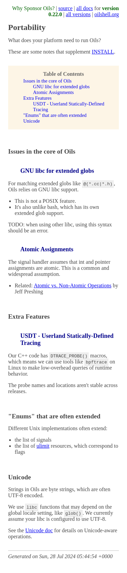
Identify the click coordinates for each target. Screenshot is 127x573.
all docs (84, 8)
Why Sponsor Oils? (33, 8)
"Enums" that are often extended (55, 115)
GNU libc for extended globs (61, 86)
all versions (78, 14)
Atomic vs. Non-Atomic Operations (72, 285)
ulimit (43, 446)
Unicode (31, 121)
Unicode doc (39, 530)
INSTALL (103, 52)
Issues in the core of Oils (47, 81)
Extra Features (37, 98)
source (65, 8)
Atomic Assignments (53, 92)
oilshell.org (106, 14)
